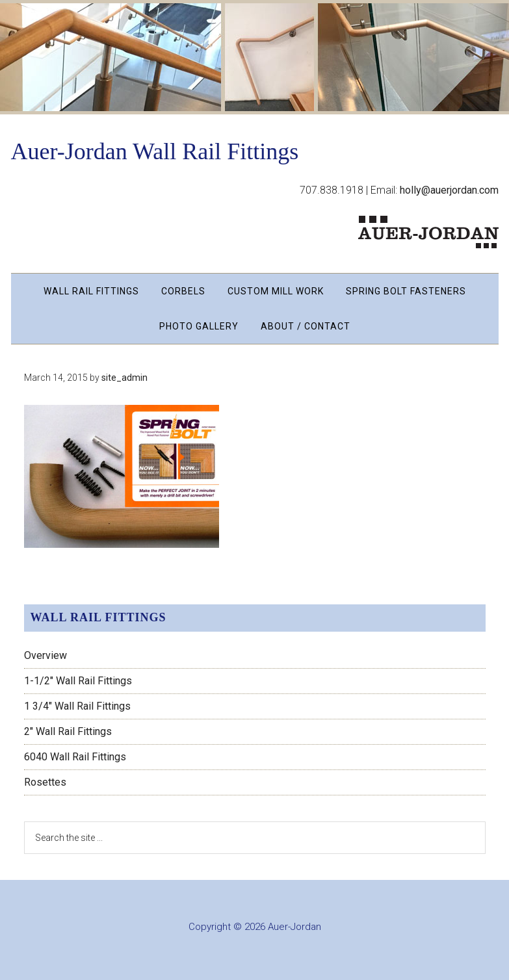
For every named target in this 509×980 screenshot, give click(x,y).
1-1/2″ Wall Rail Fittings (78, 681)
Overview (45, 655)
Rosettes (45, 782)
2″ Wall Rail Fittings (68, 731)
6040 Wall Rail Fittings (75, 757)
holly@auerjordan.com (449, 190)
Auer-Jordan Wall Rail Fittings (155, 151)
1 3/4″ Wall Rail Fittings (77, 706)
